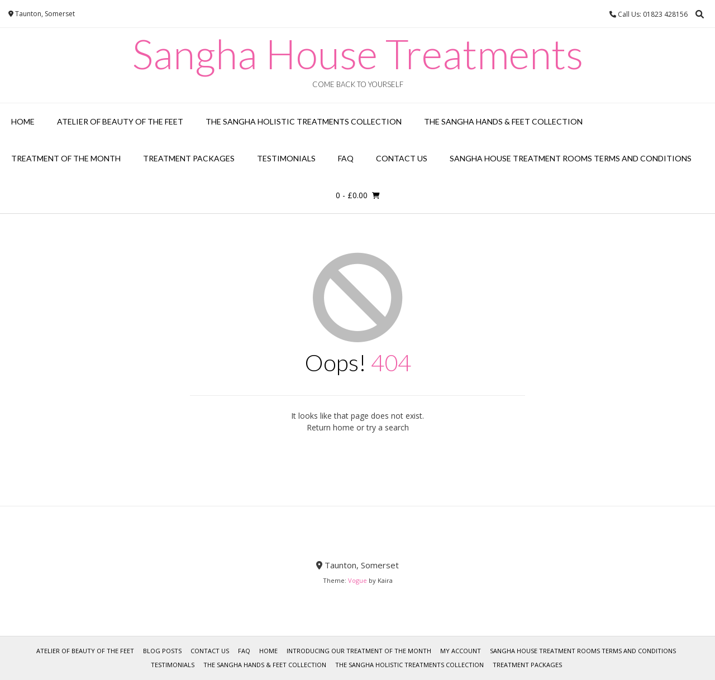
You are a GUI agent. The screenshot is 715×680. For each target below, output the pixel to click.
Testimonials (286, 158)
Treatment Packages (189, 158)
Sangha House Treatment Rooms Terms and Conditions (571, 158)
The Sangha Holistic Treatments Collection (304, 121)
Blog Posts (162, 651)
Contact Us (401, 158)
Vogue (357, 580)
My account (460, 651)
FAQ (346, 158)
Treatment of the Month (66, 158)
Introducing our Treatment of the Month (359, 651)
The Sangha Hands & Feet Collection (503, 121)
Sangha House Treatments (357, 53)
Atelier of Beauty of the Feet (120, 121)
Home (23, 121)
